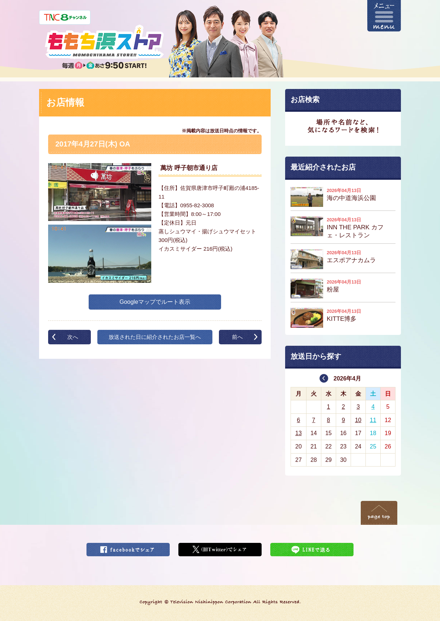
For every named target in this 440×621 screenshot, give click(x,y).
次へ (72, 337)
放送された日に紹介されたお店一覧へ (155, 337)
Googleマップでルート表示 (154, 302)
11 (373, 420)
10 (358, 420)
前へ (237, 337)
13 (298, 433)
